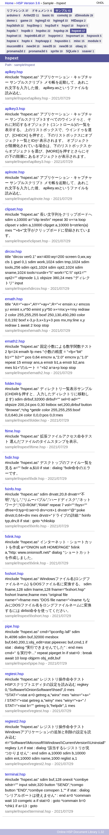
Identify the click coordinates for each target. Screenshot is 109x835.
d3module (84, 15)
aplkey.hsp (14, 72)
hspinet (14, 36)
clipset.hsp (14, 209)
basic (48, 15)
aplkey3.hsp (15, 108)
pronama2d (16, 51)
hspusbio (62, 41)
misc (79, 41)
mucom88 (15, 46)
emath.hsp (14, 299)
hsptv (27, 41)
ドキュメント (42, 10)
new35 (49, 46)
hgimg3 (43, 20)
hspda (12, 31)
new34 (33, 46)
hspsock (94, 36)
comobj (64, 15)
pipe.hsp (12, 626)
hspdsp (61, 31)
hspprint (55, 36)
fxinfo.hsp (13, 489)
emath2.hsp (15, 341)
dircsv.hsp (13, 251)
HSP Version (28, 3)
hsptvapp (43, 41)
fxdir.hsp (12, 457)
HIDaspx (78, 20)
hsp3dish (15, 25)
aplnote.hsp (15, 172)
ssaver (88, 51)
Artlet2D (31, 15)
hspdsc (43, 31)
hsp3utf (51, 25)
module (94, 41)
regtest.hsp (14, 674)
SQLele (72, 51)
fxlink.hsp (13, 536)
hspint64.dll (35, 36)
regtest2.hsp (15, 721)
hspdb (27, 31)
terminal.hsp (15, 774)
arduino (13, 15)
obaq (80, 46)
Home (9, 3)
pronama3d (38, 51)
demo (12, 20)
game (26, 20)
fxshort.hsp (14, 573)
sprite (57, 51)
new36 (65, 46)
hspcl (67, 25)
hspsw (12, 41)
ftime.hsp (12, 431)
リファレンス (17, 10)
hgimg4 (60, 20)
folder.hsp (13, 383)
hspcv (82, 25)
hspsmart (74, 36)
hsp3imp (34, 25)
